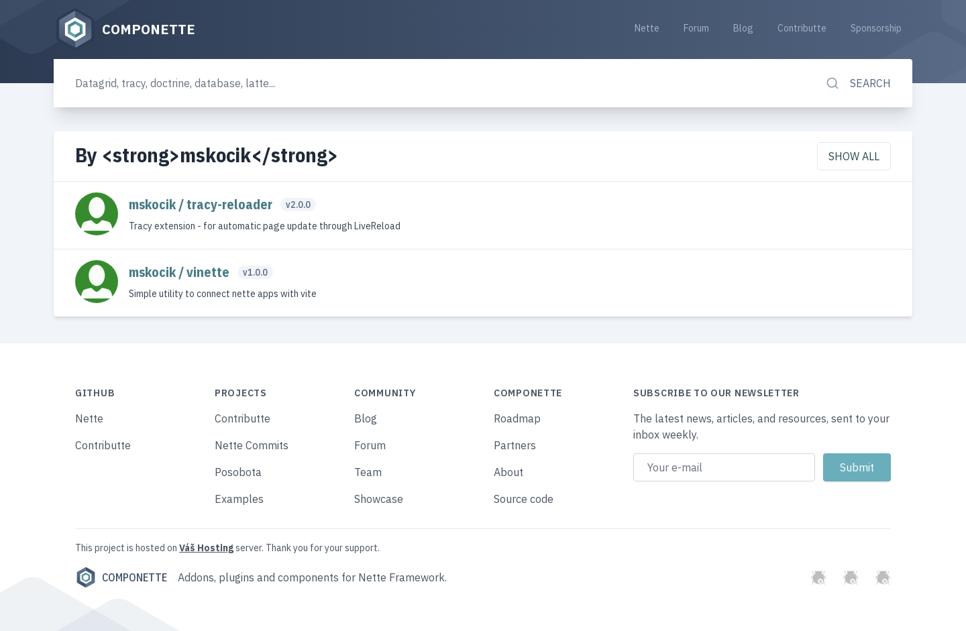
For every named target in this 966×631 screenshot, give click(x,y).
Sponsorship (876, 28)
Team (368, 472)
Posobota (238, 472)
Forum (696, 28)
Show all (853, 156)
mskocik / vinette (180, 272)
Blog (743, 28)
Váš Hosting (206, 548)
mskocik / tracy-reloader (202, 204)
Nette (647, 28)
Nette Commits (251, 445)
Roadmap (517, 418)
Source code (523, 499)
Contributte (801, 28)
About (508, 472)
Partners (515, 445)
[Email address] (724, 467)
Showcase (378, 499)
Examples (239, 499)
